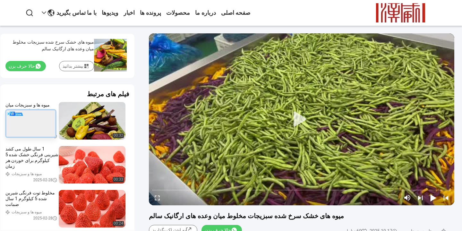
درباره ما (205, 13)
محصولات (178, 13)
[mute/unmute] (407, 197)
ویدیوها (110, 13)
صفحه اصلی (236, 13)
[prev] (446, 197)
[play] (302, 119)
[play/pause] (433, 197)
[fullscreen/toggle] (157, 197)
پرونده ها (150, 13)
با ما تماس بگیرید (76, 13)
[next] (420, 197)
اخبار (129, 13)
